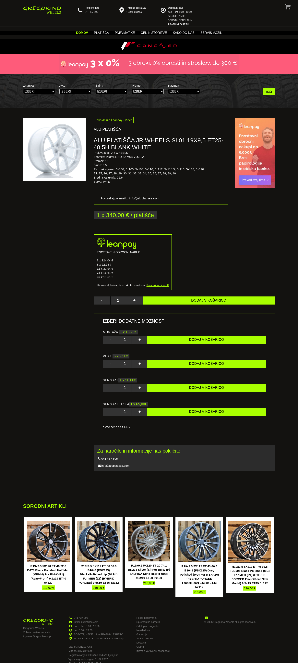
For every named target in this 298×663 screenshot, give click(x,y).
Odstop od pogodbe (147, 626)
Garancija (141, 634)
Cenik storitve (154, 32)
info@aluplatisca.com (115, 465)
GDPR (140, 646)
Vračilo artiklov (144, 638)
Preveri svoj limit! (158, 285)
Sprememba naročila (148, 621)
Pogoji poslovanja (146, 617)
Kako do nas (184, 32)
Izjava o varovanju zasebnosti (153, 650)
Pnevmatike (125, 32)
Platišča (101, 32)
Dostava (141, 642)
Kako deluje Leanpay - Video (114, 120)
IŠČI (269, 91)
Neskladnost (143, 630)
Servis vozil (211, 32)
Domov (82, 32)
